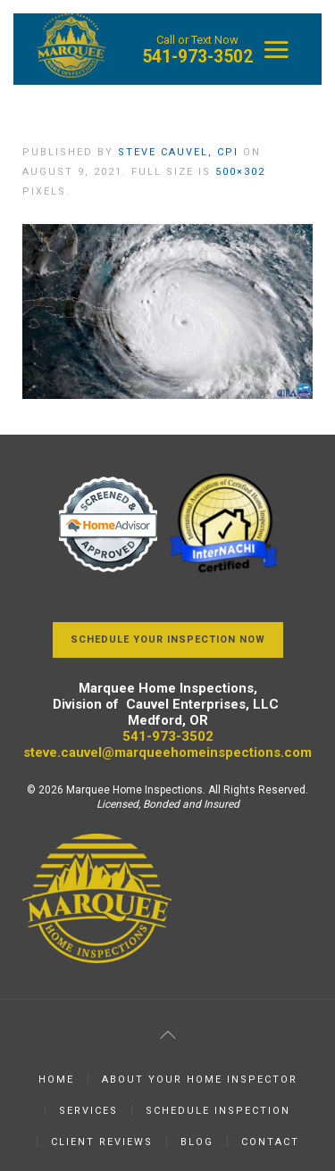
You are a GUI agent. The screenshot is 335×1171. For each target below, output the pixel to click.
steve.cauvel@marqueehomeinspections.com (167, 752)
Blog (197, 1142)
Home (56, 1079)
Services (88, 1111)
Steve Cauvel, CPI (178, 152)
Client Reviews (102, 1142)
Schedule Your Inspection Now (168, 639)
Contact (270, 1142)
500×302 (240, 172)
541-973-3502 (197, 56)
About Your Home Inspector (199, 1079)
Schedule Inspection (218, 1111)
